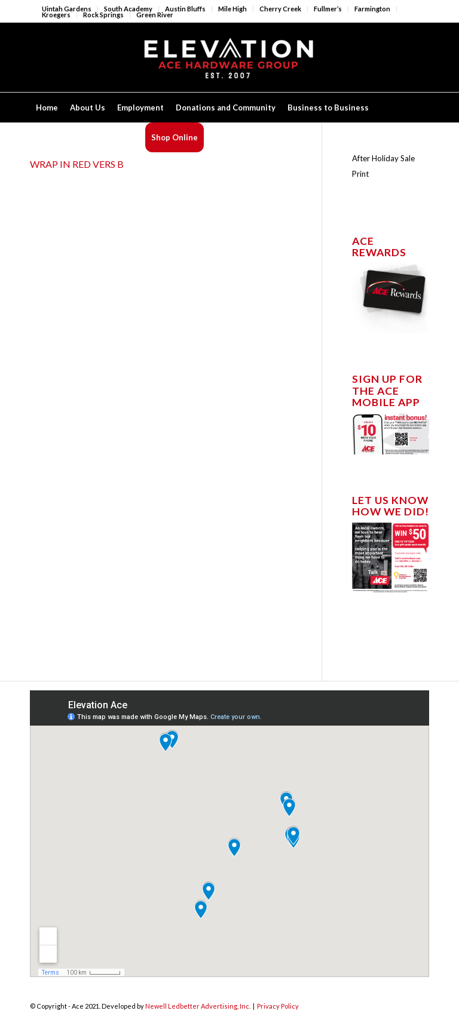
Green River (154, 15)
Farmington (372, 9)
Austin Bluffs (185, 9)
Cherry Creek (280, 9)
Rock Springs (103, 15)
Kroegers (56, 15)
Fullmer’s (328, 9)
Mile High (232, 9)
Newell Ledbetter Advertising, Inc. (197, 1006)
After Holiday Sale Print (383, 166)
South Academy (128, 9)
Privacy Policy (278, 1006)
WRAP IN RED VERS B (77, 164)
